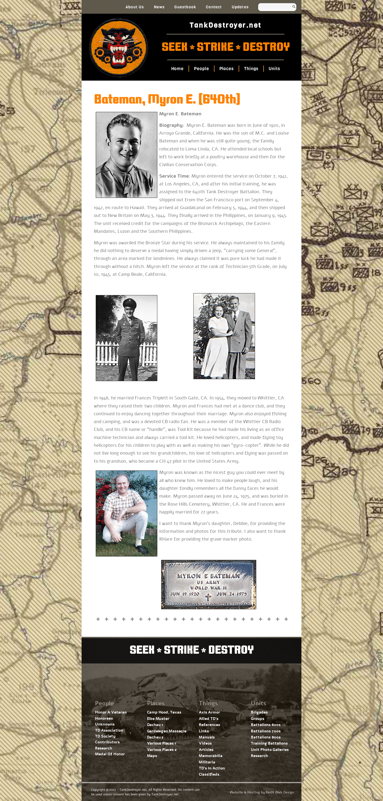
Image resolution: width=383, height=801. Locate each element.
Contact (214, 7)
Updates (240, 7)
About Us (135, 7)
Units (274, 69)
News (159, 7)
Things (251, 69)
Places (226, 69)
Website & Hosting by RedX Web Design (262, 792)
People (201, 69)
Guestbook (185, 7)
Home (177, 69)
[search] (273, 7)
